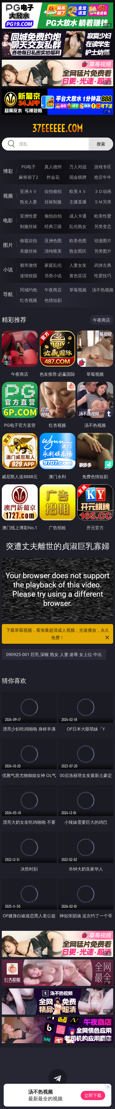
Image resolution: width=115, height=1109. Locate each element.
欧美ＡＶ (77, 191)
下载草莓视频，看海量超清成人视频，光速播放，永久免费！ (58, 634)
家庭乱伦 (53, 265)
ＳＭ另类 (102, 202)
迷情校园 (28, 275)
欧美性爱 (102, 216)
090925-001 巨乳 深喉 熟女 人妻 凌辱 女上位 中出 (54, 654)
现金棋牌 (77, 177)
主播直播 (77, 202)
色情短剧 (53, 300)
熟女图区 (77, 251)
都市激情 (28, 265)
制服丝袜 (28, 226)
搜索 (101, 144)
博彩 (8, 171)
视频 (8, 195)
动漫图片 (102, 240)
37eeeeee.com (57, 128)
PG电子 (28, 167)
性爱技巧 (102, 275)
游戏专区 (102, 167)
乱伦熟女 (77, 226)
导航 (8, 294)
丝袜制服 (53, 202)
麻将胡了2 (28, 177)
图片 (8, 245)
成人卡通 (77, 216)
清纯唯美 (53, 251)
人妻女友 (77, 265)
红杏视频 (28, 300)
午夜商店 (53, 290)
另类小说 (53, 275)
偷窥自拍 (28, 240)
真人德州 (53, 167)
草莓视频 (77, 290)
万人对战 (77, 167)
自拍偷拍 (53, 191)
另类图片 (102, 251)
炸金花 (53, 177)
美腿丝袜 (28, 251)
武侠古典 (102, 265)
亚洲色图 (53, 240)
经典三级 (53, 226)
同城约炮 (28, 290)
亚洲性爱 (28, 216)
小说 (8, 269)
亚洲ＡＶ (28, 191)
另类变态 (102, 226)
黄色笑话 (77, 275)
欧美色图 (77, 240)
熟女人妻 (28, 202)
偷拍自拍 (53, 216)
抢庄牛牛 (102, 177)
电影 (8, 220)
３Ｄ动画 (102, 191)
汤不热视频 (102, 290)
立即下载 (93, 1095)
